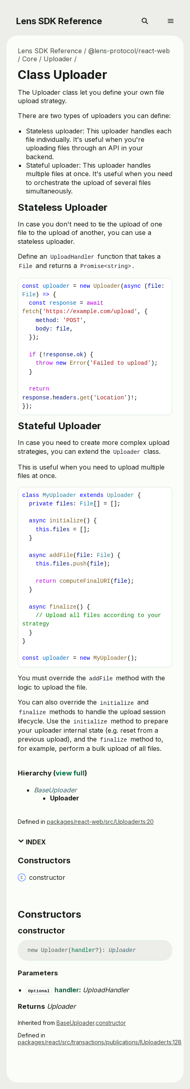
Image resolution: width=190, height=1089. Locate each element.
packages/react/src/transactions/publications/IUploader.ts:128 (100, 1042)
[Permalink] (72, 931)
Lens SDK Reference (59, 21)
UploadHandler (106, 990)
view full (70, 773)
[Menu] (175, 18)
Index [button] (32, 842)
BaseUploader (55, 790)
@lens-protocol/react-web (129, 51)
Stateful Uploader (59, 426)
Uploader (58, 59)
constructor (111, 1022)
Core (29, 59)
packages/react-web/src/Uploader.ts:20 (100, 821)
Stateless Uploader (63, 207)
